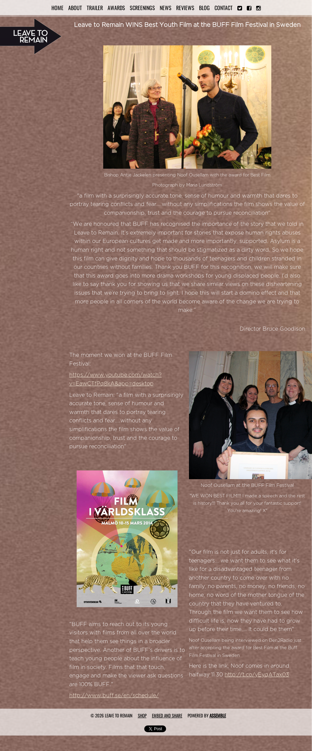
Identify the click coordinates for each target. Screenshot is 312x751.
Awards (116, 8)
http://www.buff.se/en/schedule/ (114, 695)
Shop (142, 715)
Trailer (95, 8)
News (165, 8)
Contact (223, 8)
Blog (204, 8)
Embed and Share (167, 715)
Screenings (142, 8)
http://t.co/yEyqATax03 (257, 674)
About (75, 8)
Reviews (185, 8)
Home (57, 8)
